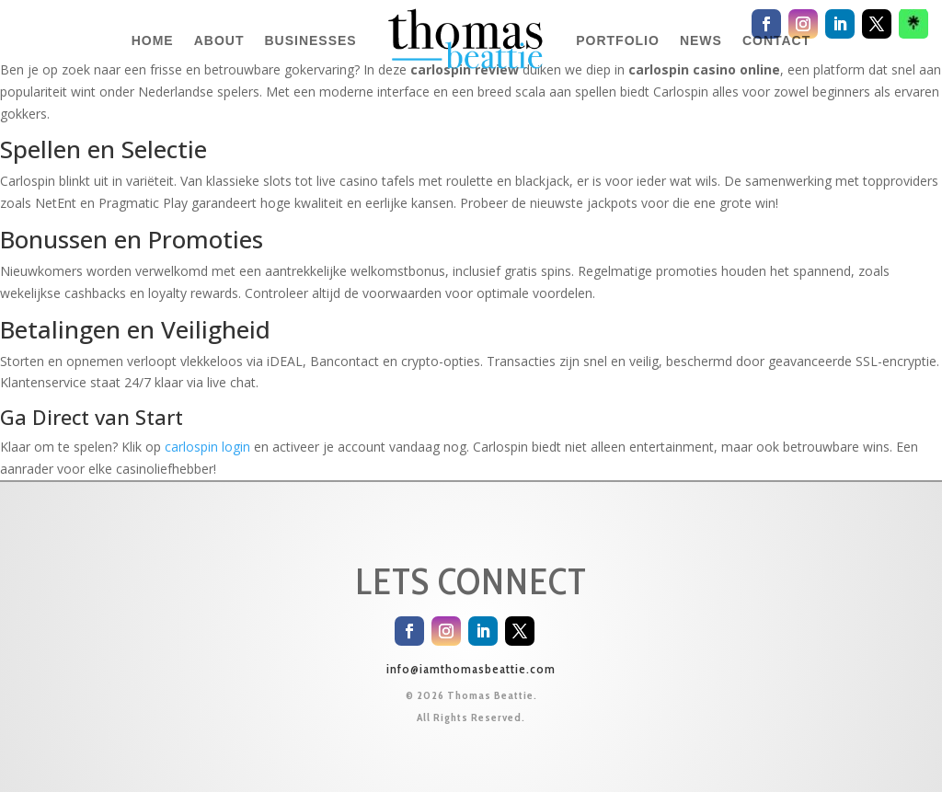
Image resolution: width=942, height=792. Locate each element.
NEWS (701, 40)
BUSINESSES (310, 40)
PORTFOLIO (618, 40)
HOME (153, 40)
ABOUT (219, 40)
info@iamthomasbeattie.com (471, 668)
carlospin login (207, 446)
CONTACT (776, 40)
